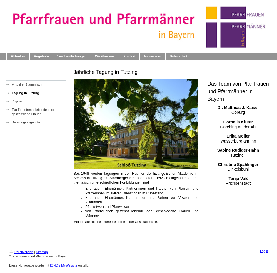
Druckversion (21, 252)
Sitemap (42, 252)
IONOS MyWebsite (63, 265)
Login (264, 251)
